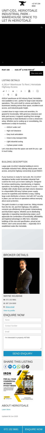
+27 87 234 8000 (36, 5)
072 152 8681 (11, 429)
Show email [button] (10, 307)
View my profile (9, 310)
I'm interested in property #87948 (22, 342)
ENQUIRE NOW (33, 429)
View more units (36, 73)
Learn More (6, 409)
